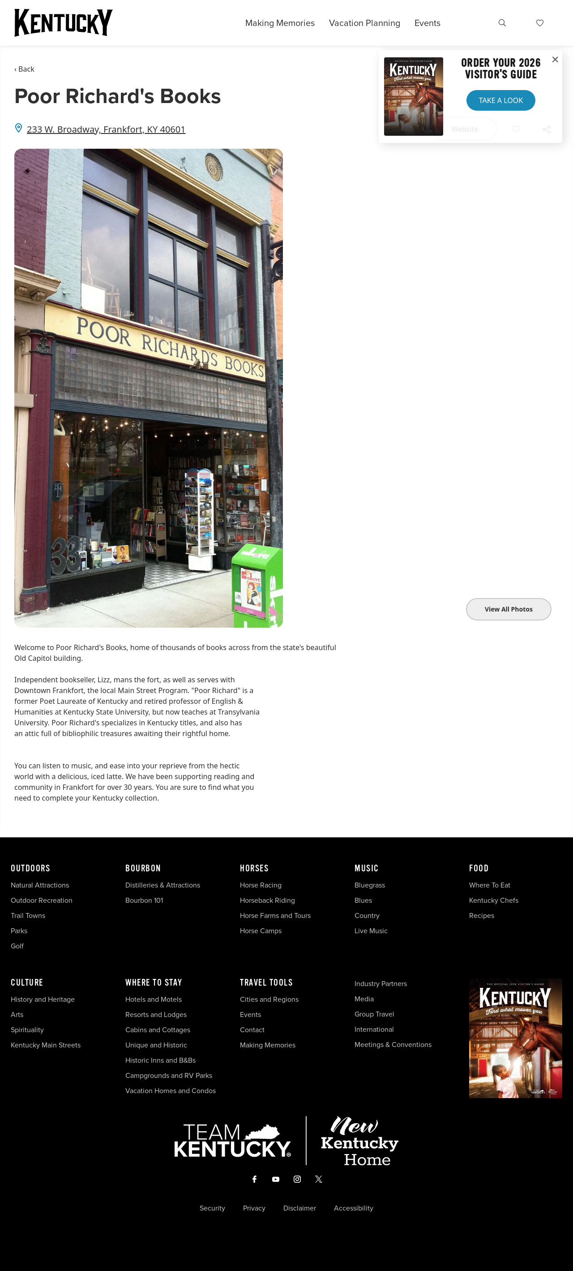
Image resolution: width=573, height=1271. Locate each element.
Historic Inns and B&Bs (160, 1060)
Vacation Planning (364, 23)
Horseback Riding (267, 900)
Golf (17, 946)
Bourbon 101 (144, 900)
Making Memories (280, 23)
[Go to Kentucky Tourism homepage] (63, 23)
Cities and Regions (269, 999)
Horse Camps (261, 931)
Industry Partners (381, 983)
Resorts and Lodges (156, 1014)
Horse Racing (261, 885)
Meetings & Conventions (393, 1044)
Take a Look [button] (501, 100)
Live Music (371, 931)
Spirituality (28, 1030)
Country (367, 915)
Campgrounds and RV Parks (168, 1075)
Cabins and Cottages (157, 1030)
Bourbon (143, 868)
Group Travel (374, 1014)
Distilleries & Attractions (162, 885)
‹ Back (24, 69)
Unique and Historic (156, 1045)
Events (427, 23)
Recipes (482, 915)
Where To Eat (489, 885)
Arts (17, 1014)
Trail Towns (28, 915)
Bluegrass (370, 885)
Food (479, 868)
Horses (254, 868)
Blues (363, 900)
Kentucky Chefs (493, 900)
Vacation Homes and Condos (170, 1091)
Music (367, 868)
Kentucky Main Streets (46, 1045)
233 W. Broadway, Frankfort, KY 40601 (106, 129)
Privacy (254, 1208)
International (374, 1029)
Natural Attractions (40, 885)
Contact (252, 1030)
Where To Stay (154, 982)
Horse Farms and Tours (275, 915)
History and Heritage (44, 999)
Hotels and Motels (153, 999)
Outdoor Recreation (42, 900)
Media (364, 999)
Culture (27, 982)
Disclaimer (299, 1208)
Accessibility (353, 1208)
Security (212, 1208)
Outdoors (30, 868)
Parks (19, 931)
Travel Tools (266, 982)
